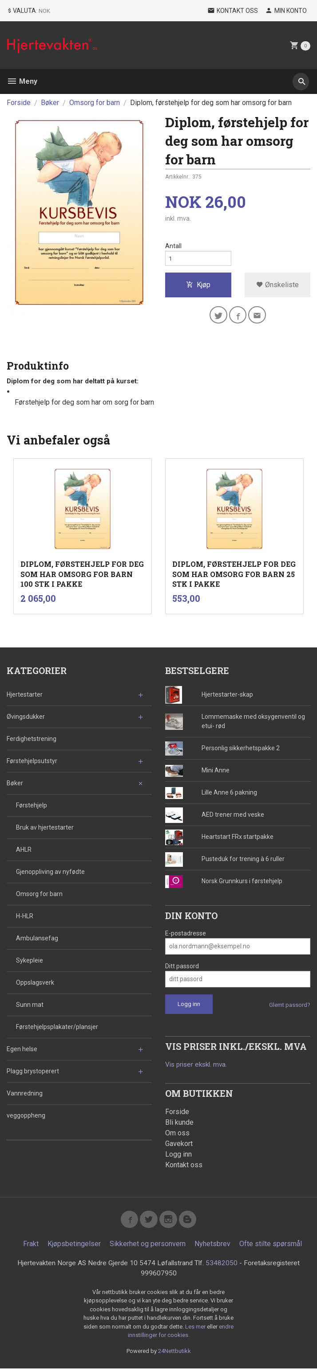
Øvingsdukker (26, 717)
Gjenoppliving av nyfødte (50, 872)
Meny (22, 81)
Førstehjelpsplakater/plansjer (57, 1027)
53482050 (223, 1266)
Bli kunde (179, 1123)
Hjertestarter (25, 694)
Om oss (177, 1134)
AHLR (24, 850)
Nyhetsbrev (212, 1247)
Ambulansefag (37, 938)
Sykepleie (29, 960)
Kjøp (198, 287)
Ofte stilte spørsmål (270, 1247)
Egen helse (22, 1049)
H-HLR (24, 916)
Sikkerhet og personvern (148, 1247)
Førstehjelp (31, 805)
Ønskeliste (277, 287)
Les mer (196, 1330)
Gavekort (179, 1144)
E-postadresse (185, 933)
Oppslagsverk (35, 982)
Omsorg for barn (39, 894)
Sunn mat (30, 1005)
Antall (173, 246)
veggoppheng (26, 1115)
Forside (19, 102)
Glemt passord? (289, 1005)
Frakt (31, 1247)
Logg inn (178, 1155)
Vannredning (25, 1093)
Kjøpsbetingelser (74, 1247)
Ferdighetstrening (31, 739)
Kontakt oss (183, 1166)
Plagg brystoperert (33, 1071)
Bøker (15, 783)
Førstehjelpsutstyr (32, 761)
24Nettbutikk (174, 1354)
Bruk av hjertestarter (45, 827)
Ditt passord (182, 966)
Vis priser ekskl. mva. (198, 1065)
